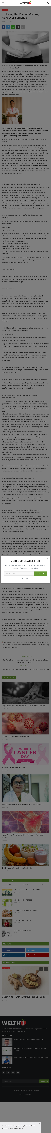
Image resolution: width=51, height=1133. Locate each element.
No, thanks (25, 578)
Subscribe (40, 573)
